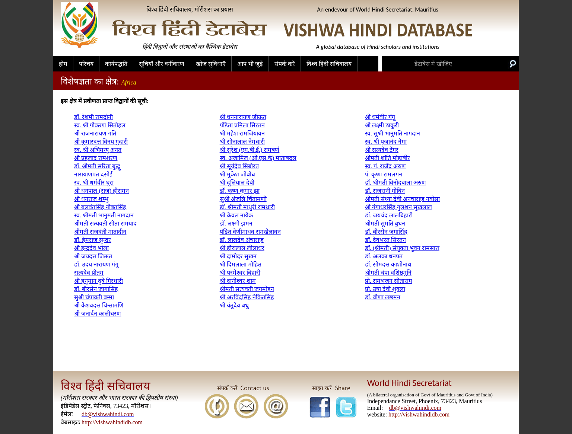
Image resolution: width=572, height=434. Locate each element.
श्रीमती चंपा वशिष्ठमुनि (388, 272)
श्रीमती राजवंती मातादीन (100, 232)
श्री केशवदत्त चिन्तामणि (99, 305)
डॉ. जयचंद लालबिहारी (389, 215)
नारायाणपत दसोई (93, 174)
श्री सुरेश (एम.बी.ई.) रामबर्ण (250, 150)
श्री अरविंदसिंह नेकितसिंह (247, 297)
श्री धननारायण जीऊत (243, 117)
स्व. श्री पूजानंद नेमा (386, 141)
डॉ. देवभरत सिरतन (385, 240)
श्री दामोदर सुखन (238, 256)
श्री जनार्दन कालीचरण (97, 313)
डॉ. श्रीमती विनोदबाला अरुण (395, 182)
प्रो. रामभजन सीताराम (388, 281)
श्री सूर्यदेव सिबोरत (239, 166)
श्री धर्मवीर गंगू (380, 117)
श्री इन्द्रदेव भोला (91, 248)
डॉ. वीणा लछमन (382, 297)
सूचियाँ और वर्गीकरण (161, 64)
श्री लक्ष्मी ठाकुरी (382, 125)
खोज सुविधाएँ (211, 64)
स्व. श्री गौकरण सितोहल (99, 125)
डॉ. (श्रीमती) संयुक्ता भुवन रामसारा (402, 248)
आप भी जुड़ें (250, 64)
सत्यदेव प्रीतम (89, 272)
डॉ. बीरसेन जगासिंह (386, 232)
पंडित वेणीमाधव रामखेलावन (250, 232)
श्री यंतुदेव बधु (234, 305)
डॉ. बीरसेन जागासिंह (96, 289)
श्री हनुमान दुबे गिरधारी (98, 281)
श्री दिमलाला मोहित (240, 264)
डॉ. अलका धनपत (384, 256)
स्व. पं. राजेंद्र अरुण (385, 166)
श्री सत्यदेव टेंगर (381, 150)
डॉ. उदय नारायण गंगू (96, 264)
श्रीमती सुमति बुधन (385, 223)
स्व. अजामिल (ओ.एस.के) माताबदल (258, 158)
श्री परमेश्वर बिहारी (240, 272)
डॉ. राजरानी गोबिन (385, 191)
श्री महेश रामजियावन (242, 133)
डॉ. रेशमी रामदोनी (93, 117)
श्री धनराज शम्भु (91, 199)
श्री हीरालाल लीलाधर (242, 248)
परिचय (86, 64)
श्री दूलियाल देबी (237, 182)
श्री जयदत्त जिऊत (93, 256)
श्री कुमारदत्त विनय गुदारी (101, 141)
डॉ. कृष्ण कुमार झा (240, 191)
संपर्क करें (284, 64)
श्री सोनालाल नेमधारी (242, 141)
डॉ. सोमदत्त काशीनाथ (388, 264)
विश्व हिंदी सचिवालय (329, 64)
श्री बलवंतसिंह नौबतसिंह (100, 207)
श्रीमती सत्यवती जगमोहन (247, 289)
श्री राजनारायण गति (95, 133)
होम (63, 64)
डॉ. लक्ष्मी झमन (236, 223)
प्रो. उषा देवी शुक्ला (385, 289)
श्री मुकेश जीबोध (237, 174)
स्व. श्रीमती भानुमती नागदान (104, 215)
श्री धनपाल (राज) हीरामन (101, 191)
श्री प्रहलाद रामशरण (95, 158)
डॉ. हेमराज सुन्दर (92, 240)
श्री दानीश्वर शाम (238, 281)
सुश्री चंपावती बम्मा (94, 297)
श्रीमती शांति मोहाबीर (387, 158)
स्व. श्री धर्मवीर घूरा (94, 182)
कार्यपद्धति (116, 64)
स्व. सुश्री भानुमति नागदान (392, 133)
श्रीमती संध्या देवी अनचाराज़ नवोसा (402, 199)
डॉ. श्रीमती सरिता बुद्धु (97, 166)
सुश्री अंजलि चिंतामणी (243, 199)
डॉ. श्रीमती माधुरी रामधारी (247, 207)
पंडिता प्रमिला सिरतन (242, 125)
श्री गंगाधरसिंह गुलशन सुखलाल (398, 207)
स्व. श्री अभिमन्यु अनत (97, 150)
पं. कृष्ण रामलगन (383, 174)
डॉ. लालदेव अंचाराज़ (242, 240)
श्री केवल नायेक (236, 215)
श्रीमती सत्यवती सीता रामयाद (105, 223)
